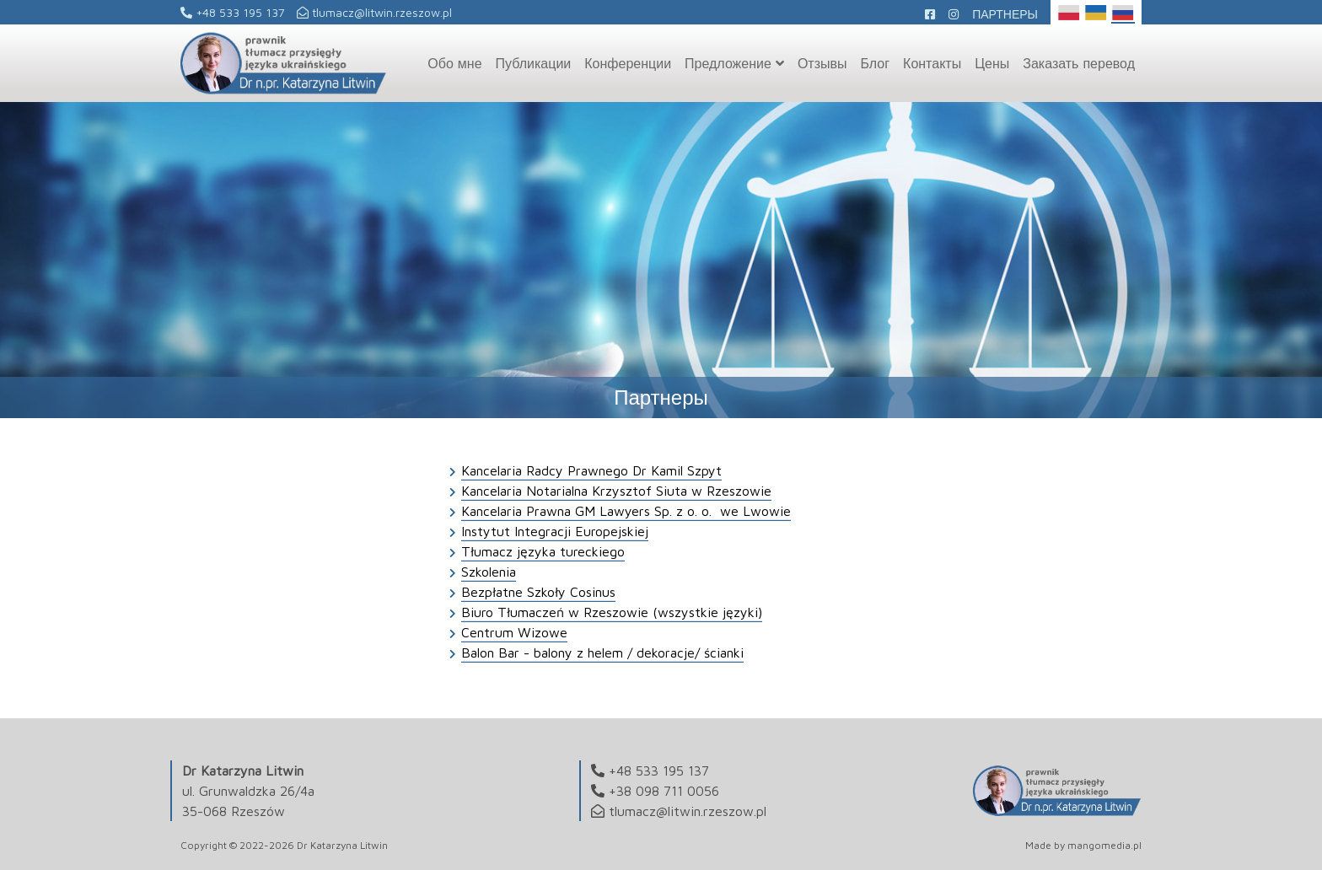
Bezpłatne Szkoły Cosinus (538, 591)
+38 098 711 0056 (664, 790)
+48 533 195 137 (232, 12)
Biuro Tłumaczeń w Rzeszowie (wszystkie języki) (611, 612)
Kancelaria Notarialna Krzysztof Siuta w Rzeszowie (616, 490)
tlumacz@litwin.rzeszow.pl (374, 12)
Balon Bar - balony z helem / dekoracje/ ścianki (602, 652)
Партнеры (1005, 14)
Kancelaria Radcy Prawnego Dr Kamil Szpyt (591, 470)
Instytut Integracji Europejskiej (554, 531)
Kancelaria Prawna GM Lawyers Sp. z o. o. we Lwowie (626, 510)
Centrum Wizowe (514, 632)
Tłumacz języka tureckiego (543, 551)
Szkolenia (488, 571)
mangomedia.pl (1104, 845)
